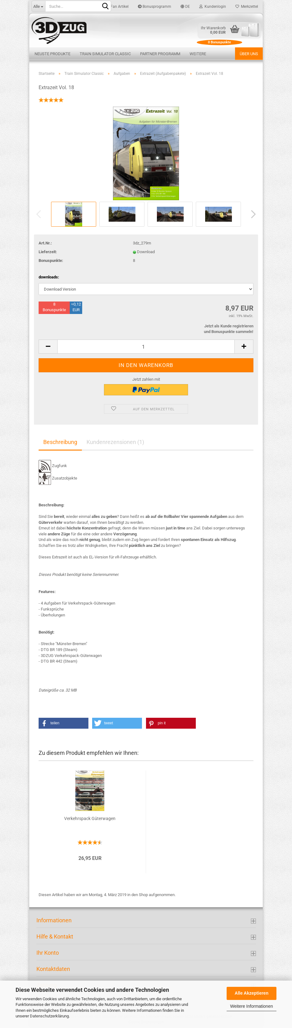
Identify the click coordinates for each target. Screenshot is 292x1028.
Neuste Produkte (52, 53)
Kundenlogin (212, 6)
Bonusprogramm (154, 6)
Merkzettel (246, 6)
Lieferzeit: (48, 251)
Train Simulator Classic (105, 53)
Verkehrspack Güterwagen (89, 818)
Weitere (198, 53)
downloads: (49, 277)
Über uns (249, 53)
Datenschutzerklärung (49, 1016)
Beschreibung (60, 442)
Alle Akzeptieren (251, 993)
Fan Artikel (117, 6)
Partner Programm (160, 53)
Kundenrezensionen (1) (115, 442)
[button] (63, 723)
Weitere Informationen (251, 1006)
